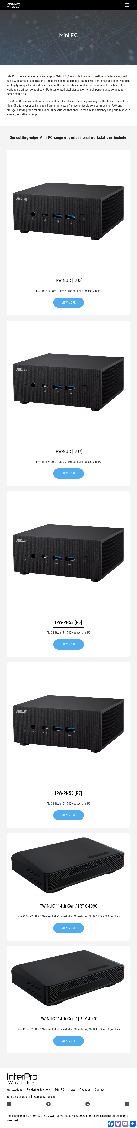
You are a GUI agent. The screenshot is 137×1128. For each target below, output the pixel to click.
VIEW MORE (69, 302)
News (72, 1089)
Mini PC (59, 1089)
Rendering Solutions (38, 1089)
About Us (85, 1089)
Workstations (14, 1089)
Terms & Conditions (18, 1096)
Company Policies (44, 1096)
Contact (99, 1089)
